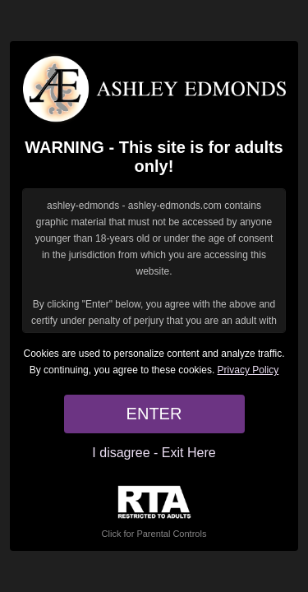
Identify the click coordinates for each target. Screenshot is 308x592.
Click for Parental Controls (154, 512)
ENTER (154, 414)
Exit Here (189, 453)
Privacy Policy (248, 370)
